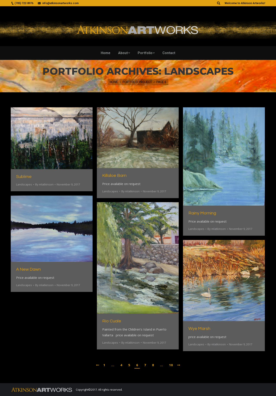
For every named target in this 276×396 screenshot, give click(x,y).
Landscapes (24, 184)
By (44, 184)
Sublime (24, 176)
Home (114, 82)
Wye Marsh (199, 328)
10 (171, 365)
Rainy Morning (202, 213)
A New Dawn (28, 269)
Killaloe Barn (114, 175)
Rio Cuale (111, 321)
